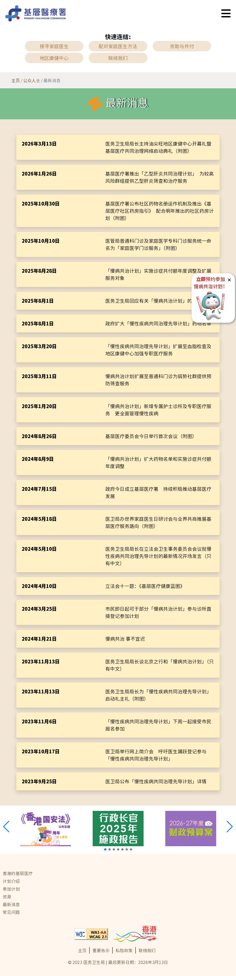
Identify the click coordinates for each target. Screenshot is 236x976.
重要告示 (101, 950)
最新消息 (11, 904)
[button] (226, 13)
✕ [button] (229, 279)
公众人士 (31, 80)
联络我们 (147, 950)
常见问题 (11, 912)
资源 (7, 896)
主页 (15, 80)
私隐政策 (124, 950)
